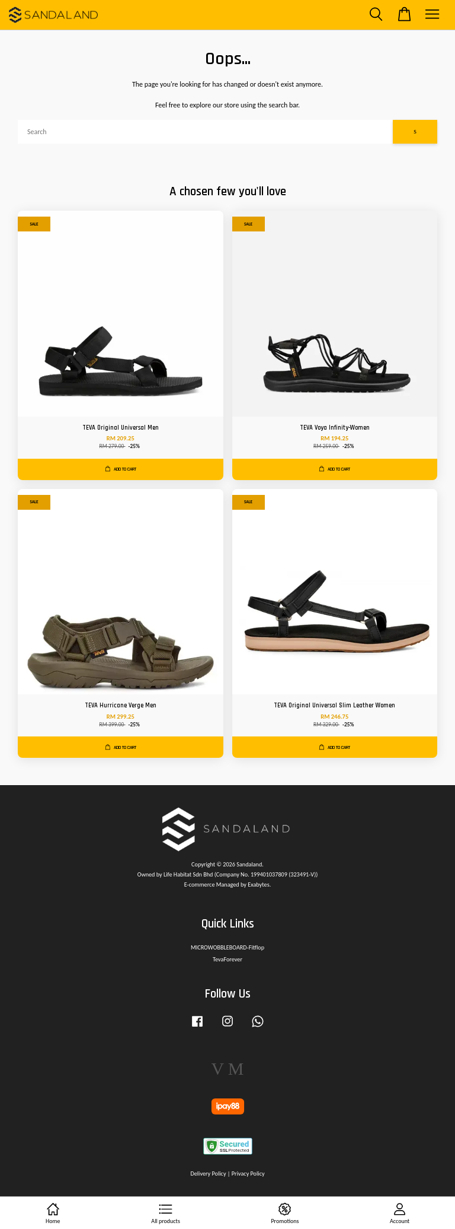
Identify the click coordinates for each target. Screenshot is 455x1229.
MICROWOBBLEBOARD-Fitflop (227, 947)
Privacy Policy (248, 1173)
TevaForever (227, 959)
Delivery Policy (208, 1173)
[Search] (205, 132)
